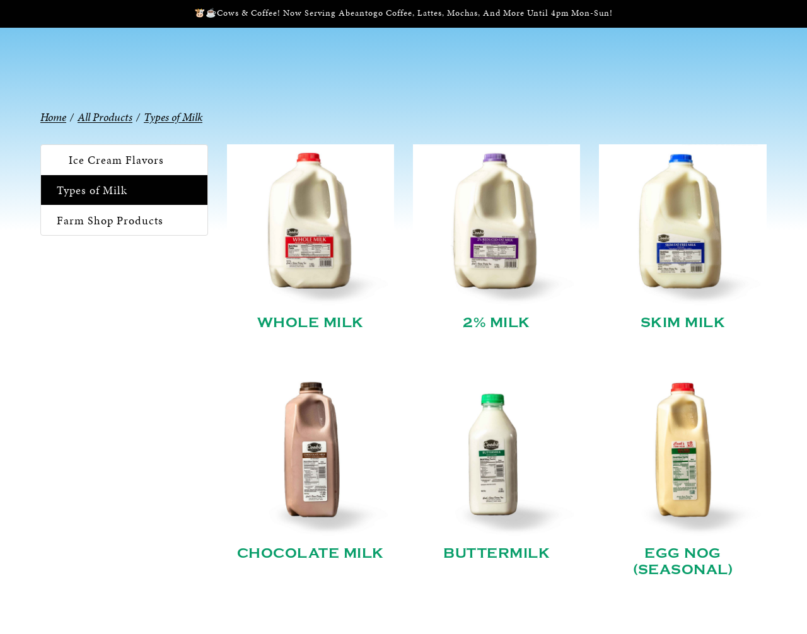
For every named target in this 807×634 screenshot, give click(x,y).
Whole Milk (310, 322)
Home (53, 117)
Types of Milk (92, 190)
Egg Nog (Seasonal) (683, 561)
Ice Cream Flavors (116, 160)
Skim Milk (683, 322)
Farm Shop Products (110, 220)
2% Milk (496, 322)
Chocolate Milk (310, 553)
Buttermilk (496, 553)
